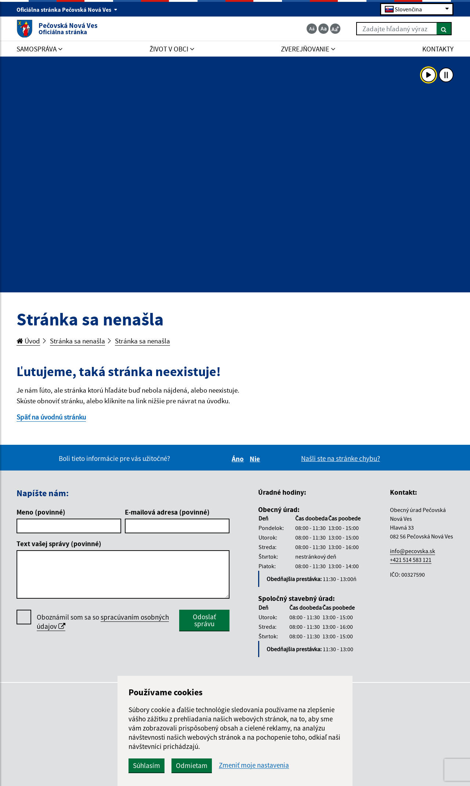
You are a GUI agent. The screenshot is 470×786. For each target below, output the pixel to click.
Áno (239, 458)
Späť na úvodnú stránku (51, 416)
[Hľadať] (444, 28)
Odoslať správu (204, 620)
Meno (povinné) (41, 512)
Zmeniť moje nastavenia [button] (254, 765)
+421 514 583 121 (410, 559)
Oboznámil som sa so (103, 622)
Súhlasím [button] (146, 765)
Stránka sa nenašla (77, 340)
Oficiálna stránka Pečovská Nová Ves (67, 9)
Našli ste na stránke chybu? (340, 458)
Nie (256, 458)
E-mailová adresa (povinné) (167, 512)
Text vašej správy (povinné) (59, 543)
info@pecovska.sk (412, 551)
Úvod (28, 340)
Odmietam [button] (191, 765)
